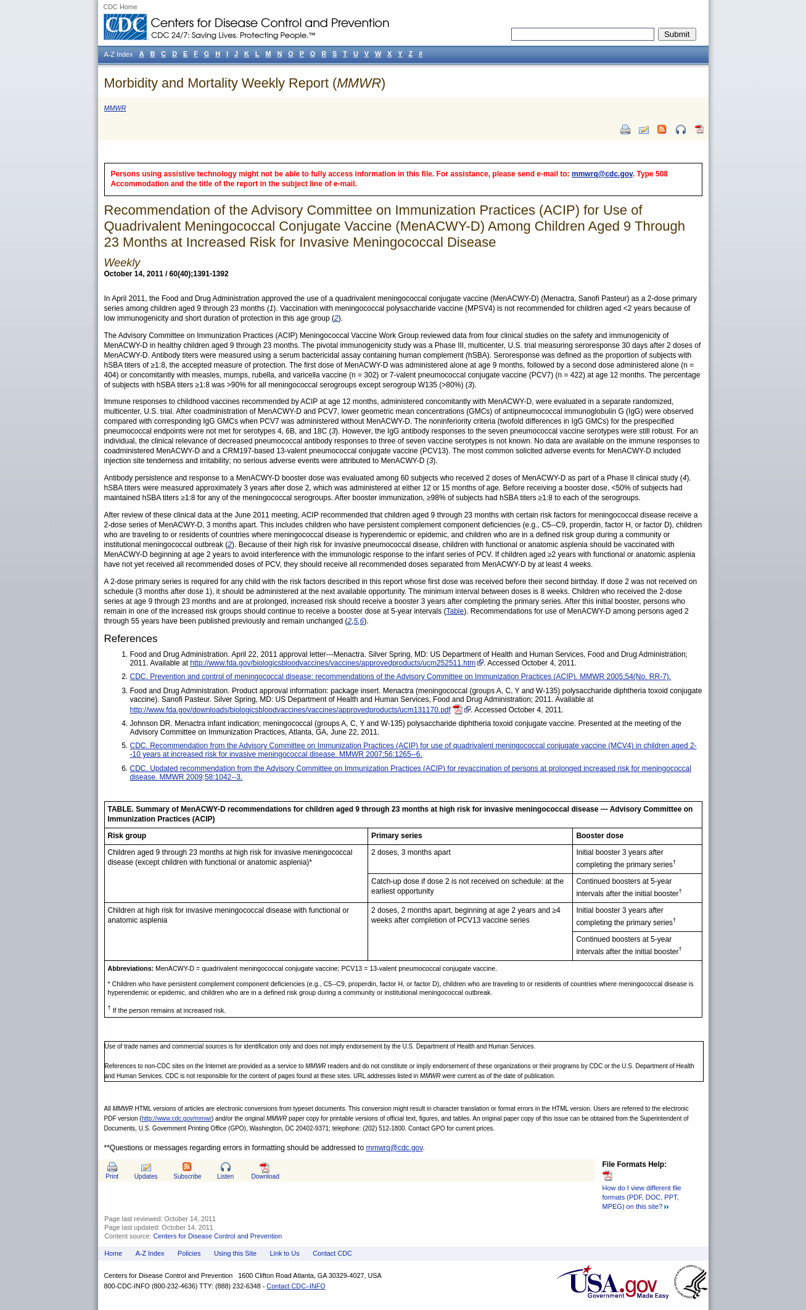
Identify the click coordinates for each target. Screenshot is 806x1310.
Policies (189, 1253)
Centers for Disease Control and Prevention (218, 1236)
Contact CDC (332, 1253)
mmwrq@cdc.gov (602, 174)
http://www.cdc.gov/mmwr (177, 1118)
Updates (146, 1176)
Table (455, 611)
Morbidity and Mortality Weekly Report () (245, 83)
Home (113, 1253)
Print (111, 1176)
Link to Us (285, 1253)
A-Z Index (150, 1253)
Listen (225, 1176)
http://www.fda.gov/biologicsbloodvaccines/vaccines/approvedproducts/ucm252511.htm (332, 663)
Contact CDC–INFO (295, 1286)
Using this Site (235, 1253)
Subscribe (187, 1176)
